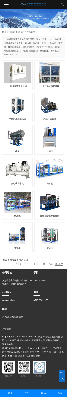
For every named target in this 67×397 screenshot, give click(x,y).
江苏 (56, 352)
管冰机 (17, 248)
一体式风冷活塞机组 (49, 86)
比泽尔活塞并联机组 (49, 216)
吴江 (33, 355)
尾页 (51, 264)
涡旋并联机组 (49, 118)
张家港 (21, 355)
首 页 (20, 32)
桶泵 (17, 151)
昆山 (28, 355)
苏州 (38, 355)
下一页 (42, 264)
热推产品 (34, 352)
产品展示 (30, 32)
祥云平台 (46, 348)
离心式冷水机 (17, 183)
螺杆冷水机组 (24, 340)
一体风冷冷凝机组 (17, 118)
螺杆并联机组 (38, 340)
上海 (61, 352)
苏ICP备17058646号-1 (14, 348)
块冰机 (50, 183)
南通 (4, 355)
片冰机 (50, 151)
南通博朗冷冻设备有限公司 (16, 352)
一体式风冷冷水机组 (17, 86)
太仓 (9, 355)
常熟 (15, 355)
